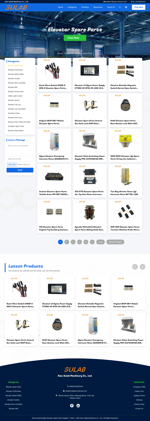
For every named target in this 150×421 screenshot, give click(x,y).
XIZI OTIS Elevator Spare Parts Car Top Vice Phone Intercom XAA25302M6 (89, 193)
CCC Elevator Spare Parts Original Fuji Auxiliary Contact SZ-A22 (53, 228)
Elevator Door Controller (17, 83)
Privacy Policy (139, 404)
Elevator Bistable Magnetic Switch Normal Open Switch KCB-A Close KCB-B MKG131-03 (124, 87)
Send (20, 170)
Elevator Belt (12, 87)
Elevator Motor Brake (15, 131)
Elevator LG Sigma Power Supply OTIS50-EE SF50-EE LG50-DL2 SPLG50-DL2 (90, 87)
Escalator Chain (14, 113)
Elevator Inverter (14, 78)
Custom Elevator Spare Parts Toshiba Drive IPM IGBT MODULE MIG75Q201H (54, 193)
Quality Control (139, 395)
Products (85, 7)
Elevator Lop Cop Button (17, 109)
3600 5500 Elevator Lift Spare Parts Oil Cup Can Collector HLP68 (124, 157)
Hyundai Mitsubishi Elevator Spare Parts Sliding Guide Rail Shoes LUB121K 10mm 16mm (89, 228)
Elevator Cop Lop (14, 105)
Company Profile (139, 387)
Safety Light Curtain (15, 96)
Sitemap (139, 400)
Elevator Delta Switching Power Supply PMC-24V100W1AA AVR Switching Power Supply (90, 157)
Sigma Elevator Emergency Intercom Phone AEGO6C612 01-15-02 (53, 157)
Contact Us (139, 409)
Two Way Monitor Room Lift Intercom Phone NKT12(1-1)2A (124, 193)
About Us (111, 7)
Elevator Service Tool (15, 92)
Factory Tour (139, 391)
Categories (72, 7)
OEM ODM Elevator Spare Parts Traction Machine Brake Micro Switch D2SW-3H (124, 228)
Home (60, 7)
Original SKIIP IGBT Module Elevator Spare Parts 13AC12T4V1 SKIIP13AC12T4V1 (53, 122)
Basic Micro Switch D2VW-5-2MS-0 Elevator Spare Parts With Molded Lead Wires (52, 87)
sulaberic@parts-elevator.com (116, 2)
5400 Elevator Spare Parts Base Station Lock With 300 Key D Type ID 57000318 (123, 122)
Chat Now (138, 7)
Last (100, 242)
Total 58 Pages (115, 242)
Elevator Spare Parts (15, 65)
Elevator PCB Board (15, 70)
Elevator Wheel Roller (16, 74)
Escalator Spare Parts (16, 126)
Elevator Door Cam (15, 118)
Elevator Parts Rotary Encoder (19, 122)
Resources (98, 7)
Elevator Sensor (14, 100)
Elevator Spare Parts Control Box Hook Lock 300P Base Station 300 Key (88, 122)
